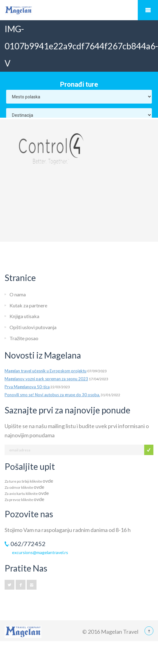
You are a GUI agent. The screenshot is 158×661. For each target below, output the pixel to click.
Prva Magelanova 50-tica (27, 386)
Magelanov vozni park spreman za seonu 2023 (46, 378)
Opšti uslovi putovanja (33, 327)
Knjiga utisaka (24, 316)
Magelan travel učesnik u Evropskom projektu (46, 370)
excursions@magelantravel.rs (40, 552)
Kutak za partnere (28, 305)
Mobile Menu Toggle (148, 10)
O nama (18, 294)
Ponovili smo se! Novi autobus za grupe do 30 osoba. (52, 394)
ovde (48, 481)
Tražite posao (24, 338)
